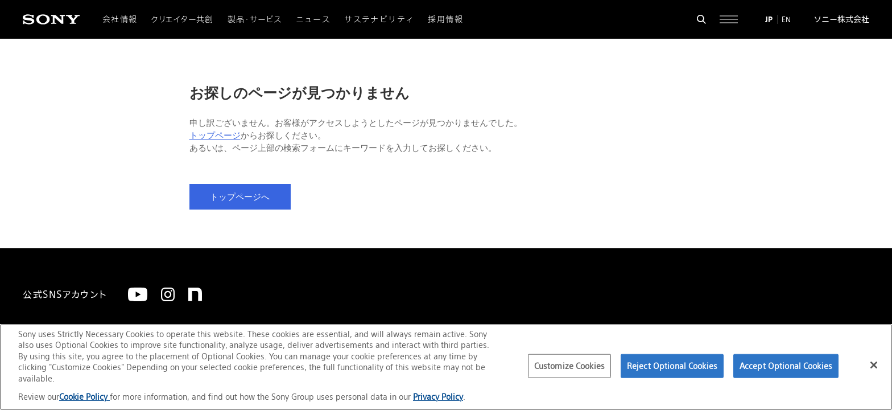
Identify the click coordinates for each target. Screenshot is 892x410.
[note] (195, 294)
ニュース (313, 19)
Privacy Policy (438, 396)
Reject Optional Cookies (672, 366)
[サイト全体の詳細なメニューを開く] (729, 19)
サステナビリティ (379, 19)
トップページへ (240, 197)
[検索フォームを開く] (701, 19)
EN (786, 19)
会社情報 (120, 19)
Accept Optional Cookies (786, 366)
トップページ (215, 135)
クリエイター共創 (182, 19)
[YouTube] (137, 294)
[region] (446, 367)
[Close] (873, 365)
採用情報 (445, 19)
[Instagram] (168, 294)
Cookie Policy (84, 396)
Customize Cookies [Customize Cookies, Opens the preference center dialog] (569, 366)
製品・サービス (255, 19)
